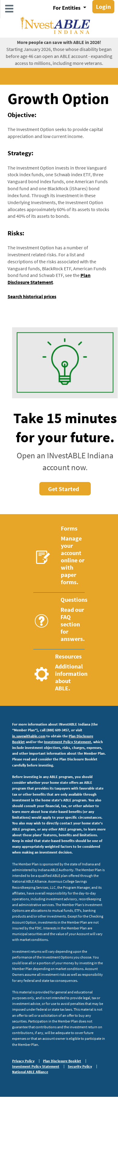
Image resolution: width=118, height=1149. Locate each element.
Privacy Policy (23, 1061)
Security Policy (80, 1066)
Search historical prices (32, 296)
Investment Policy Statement (67, 742)
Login (103, 6)
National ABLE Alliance (30, 1072)
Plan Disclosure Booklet (62, 1061)
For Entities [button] (67, 7)
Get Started (63, 489)
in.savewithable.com (28, 736)
